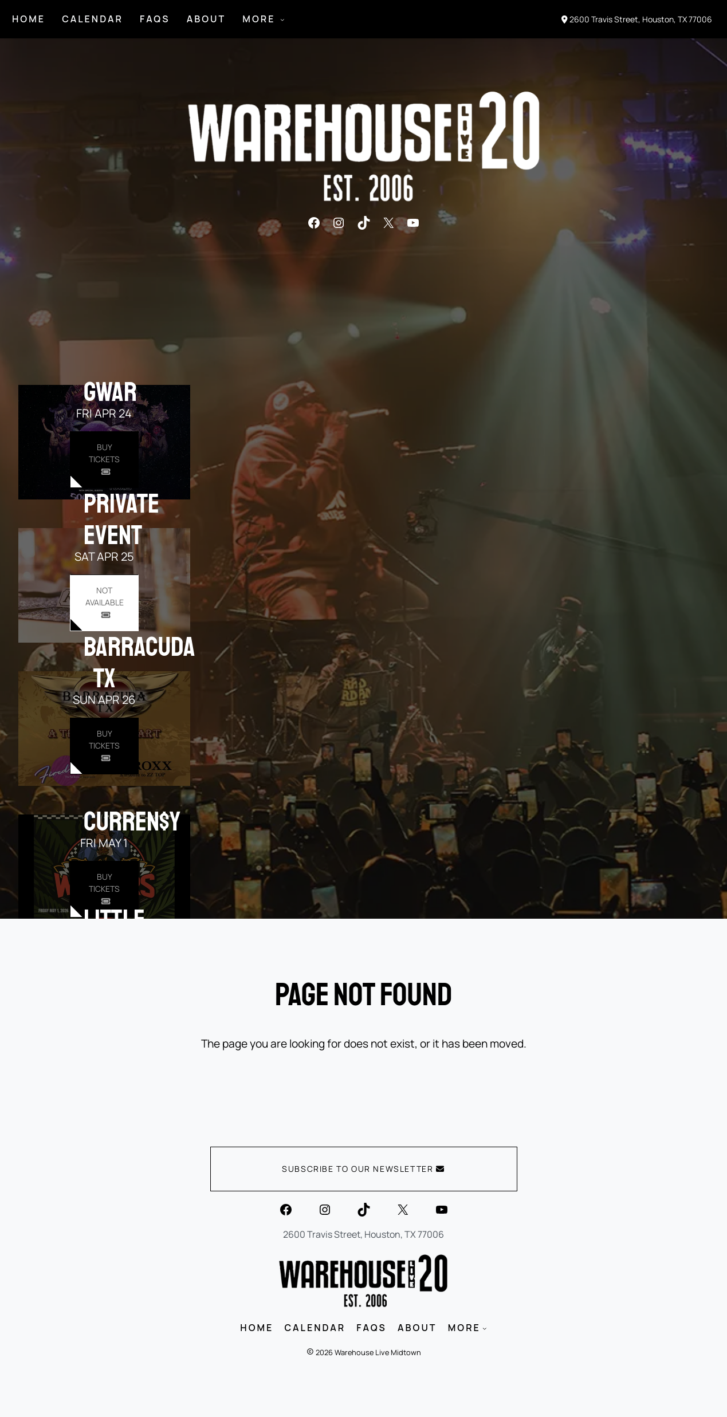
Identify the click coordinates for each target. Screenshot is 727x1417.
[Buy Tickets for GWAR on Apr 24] (104, 459)
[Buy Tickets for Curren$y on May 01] (104, 889)
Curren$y (132, 821)
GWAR (110, 392)
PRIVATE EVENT (121, 519)
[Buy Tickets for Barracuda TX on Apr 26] (104, 746)
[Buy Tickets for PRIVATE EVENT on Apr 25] (104, 602)
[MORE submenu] (282, 19)
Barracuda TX (139, 662)
